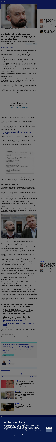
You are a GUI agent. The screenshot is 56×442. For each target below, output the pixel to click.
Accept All (49, 427)
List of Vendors (6, 438)
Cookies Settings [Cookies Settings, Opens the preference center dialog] (49, 430)
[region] (28, 429)
